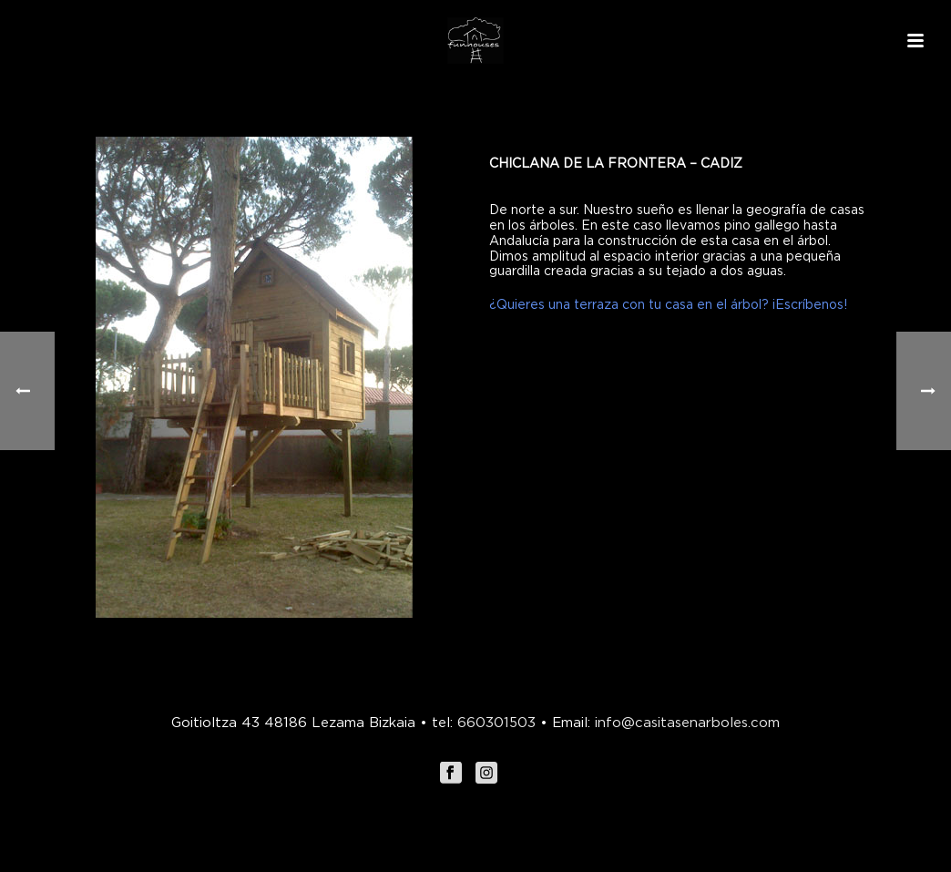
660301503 (496, 721)
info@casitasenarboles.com (685, 721)
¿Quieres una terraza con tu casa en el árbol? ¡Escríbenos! (668, 304)
